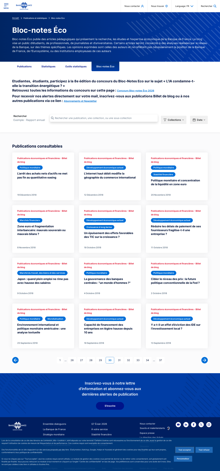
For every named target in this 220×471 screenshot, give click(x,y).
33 (139, 356)
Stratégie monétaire (53, 431)
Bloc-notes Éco (105, 66)
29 (102, 356)
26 (73, 356)
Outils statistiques (76, 66)
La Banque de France (53, 425)
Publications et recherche (55, 436)
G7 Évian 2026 (98, 420)
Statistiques (48, 66)
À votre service (98, 425)
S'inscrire (110, 402)
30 (111, 356)
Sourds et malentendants (152, 424)
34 (149, 356)
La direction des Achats (151, 433)
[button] (173, 118)
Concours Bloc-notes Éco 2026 (135, 90)
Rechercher (20, 116)
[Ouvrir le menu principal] (6, 6)
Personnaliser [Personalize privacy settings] (183, 459)
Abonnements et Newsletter (80, 101)
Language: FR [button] (184, 6)
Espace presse (147, 429)
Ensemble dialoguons (53, 420)
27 (83, 356)
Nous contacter (147, 420)
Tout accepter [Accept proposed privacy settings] (184, 450)
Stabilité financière (100, 431)
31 (120, 356)
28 (92, 356)
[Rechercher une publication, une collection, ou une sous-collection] (104, 118)
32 (130, 356)
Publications (24, 66)
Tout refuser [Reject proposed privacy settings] (204, 450)
